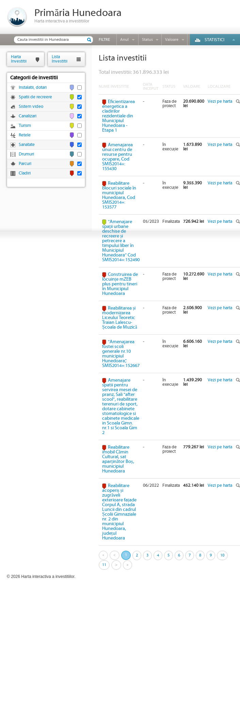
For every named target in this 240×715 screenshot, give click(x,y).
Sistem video (31, 106)
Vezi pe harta (220, 101)
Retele (25, 135)
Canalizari (27, 116)
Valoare (171, 39)
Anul (124, 39)
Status (147, 39)
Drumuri (26, 154)
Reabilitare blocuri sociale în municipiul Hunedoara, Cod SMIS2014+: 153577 (119, 195)
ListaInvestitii (59, 59)
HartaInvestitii (19, 59)
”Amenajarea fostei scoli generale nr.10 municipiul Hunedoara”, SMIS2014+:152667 (121, 353)
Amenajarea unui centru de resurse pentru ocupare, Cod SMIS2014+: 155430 (117, 157)
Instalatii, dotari (33, 87)
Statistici (214, 40)
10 (222, 555)
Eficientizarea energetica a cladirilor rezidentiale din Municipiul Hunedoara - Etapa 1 (118, 116)
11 (104, 565)
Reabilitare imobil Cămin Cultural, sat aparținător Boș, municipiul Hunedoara (118, 459)
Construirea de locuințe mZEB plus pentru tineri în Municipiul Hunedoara (120, 284)
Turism (25, 125)
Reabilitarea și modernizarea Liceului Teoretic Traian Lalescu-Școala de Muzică (119, 318)
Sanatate (27, 144)
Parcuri (25, 163)
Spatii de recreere (35, 97)
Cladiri (25, 173)
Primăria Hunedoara (78, 13)
